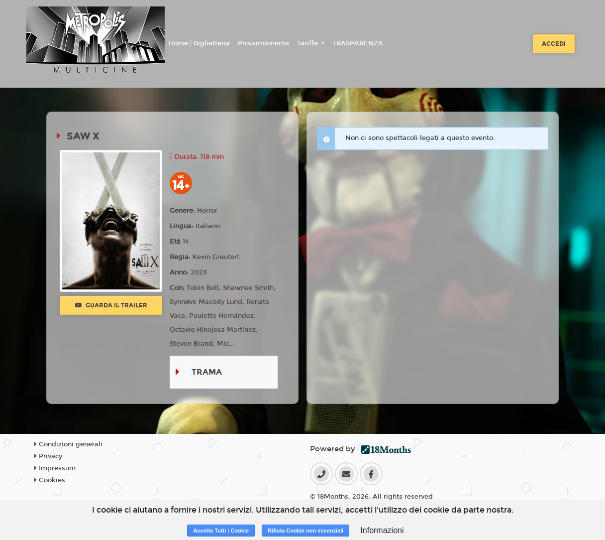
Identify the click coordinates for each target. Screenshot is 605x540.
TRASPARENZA (357, 43)
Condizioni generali (68, 444)
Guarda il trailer (111, 305)
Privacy (48, 456)
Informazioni (381, 530)
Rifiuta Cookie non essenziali (305, 531)
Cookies (49, 480)
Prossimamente (263, 43)
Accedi (554, 43)
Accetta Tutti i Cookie (221, 531)
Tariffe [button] (308, 43)
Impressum (55, 468)
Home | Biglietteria (199, 43)
